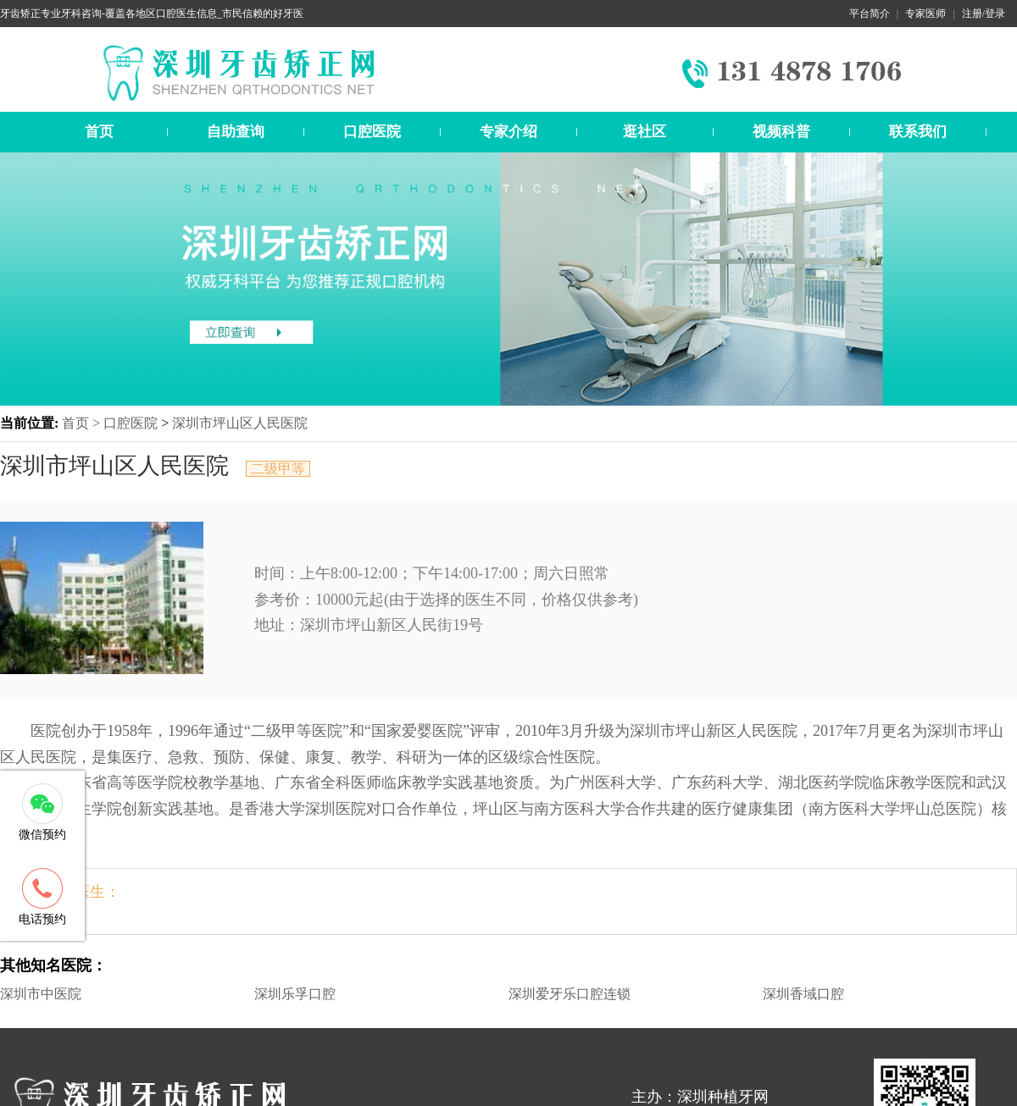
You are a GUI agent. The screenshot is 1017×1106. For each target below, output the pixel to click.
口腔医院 (372, 132)
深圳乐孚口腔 (295, 994)
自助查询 (235, 132)
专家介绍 (508, 132)
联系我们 (918, 132)
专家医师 (925, 13)
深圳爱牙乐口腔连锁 (569, 994)
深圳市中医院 (40, 994)
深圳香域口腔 (803, 994)
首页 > (82, 423)
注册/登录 (983, 13)
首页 (99, 132)
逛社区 (644, 132)
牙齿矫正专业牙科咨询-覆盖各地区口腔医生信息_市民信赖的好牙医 (151, 13)
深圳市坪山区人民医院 (240, 423)
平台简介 (869, 13)
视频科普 (781, 132)
